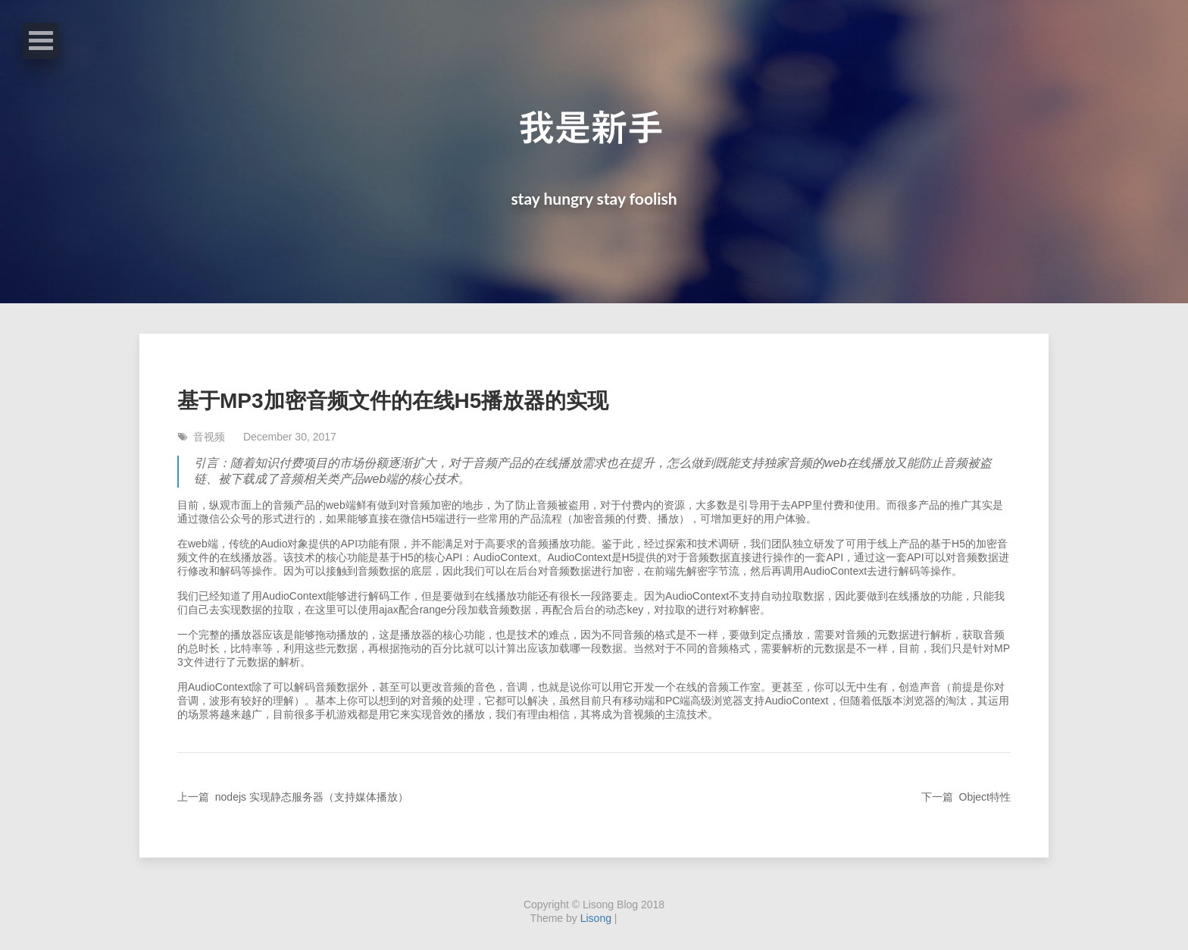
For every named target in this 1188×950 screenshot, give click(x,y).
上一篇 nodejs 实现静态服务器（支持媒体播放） (292, 797)
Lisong (595, 918)
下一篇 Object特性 (966, 797)
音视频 (202, 437)
